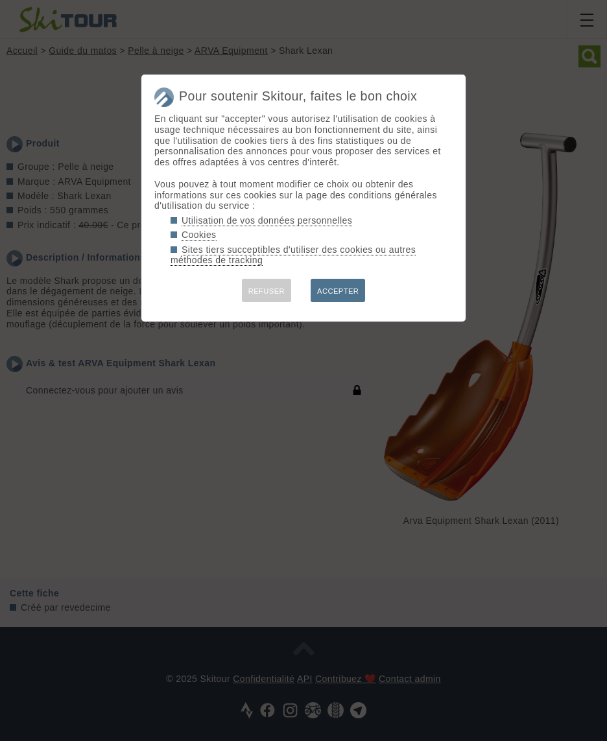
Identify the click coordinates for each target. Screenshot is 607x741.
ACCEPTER (338, 291)
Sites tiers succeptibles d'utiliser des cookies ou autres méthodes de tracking (293, 255)
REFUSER (266, 291)
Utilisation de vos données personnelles (267, 220)
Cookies (199, 234)
